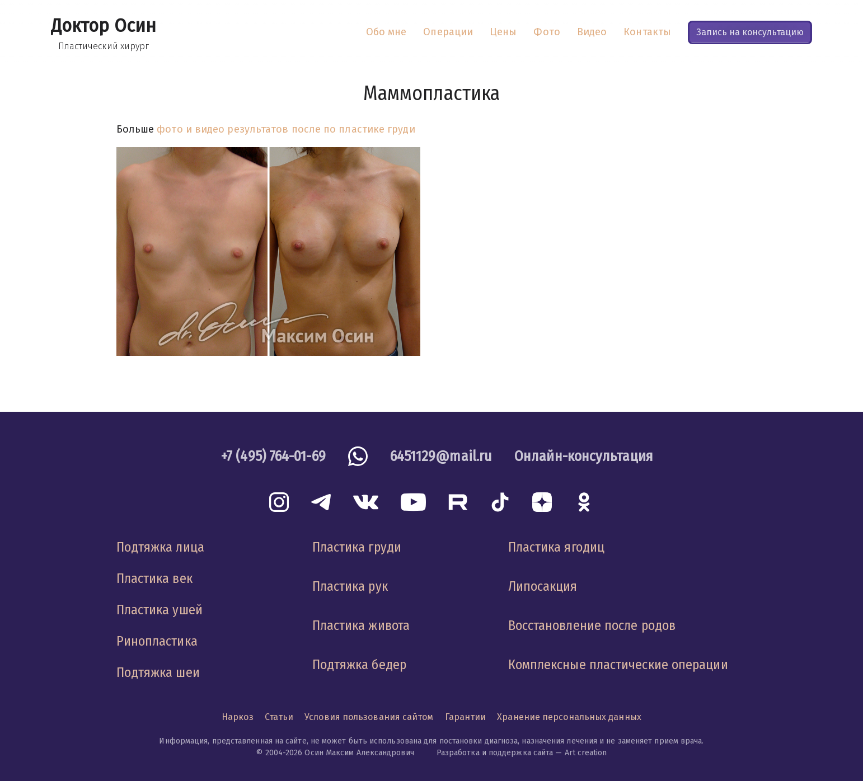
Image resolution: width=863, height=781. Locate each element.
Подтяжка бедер (359, 664)
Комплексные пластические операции (618, 664)
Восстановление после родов (592, 625)
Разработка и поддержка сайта (495, 753)
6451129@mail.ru (441, 456)
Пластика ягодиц (556, 547)
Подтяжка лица (160, 547)
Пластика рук (350, 586)
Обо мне (386, 32)
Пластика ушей (159, 610)
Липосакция (543, 586)
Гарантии (465, 717)
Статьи (279, 717)
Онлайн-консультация (583, 456)
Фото (546, 32)
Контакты (647, 32)
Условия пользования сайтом (368, 717)
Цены (503, 32)
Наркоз (238, 717)
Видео (592, 32)
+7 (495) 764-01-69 (273, 456)
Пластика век (154, 578)
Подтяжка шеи (158, 672)
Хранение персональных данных (569, 717)
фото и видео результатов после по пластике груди (286, 129)
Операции (448, 32)
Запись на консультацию (750, 32)
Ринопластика (157, 641)
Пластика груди (356, 547)
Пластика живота (361, 625)
